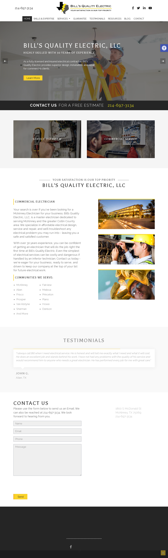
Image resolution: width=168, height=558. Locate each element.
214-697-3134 (24, 8)
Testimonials (97, 18)
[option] (84, 61)
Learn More (33, 77)
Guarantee (80, 18)
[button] (164, 48)
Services (63, 18)
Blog (127, 18)
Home (27, 18)
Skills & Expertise (44, 18)
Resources (114, 18)
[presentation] (35, 482)
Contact (139, 18)
